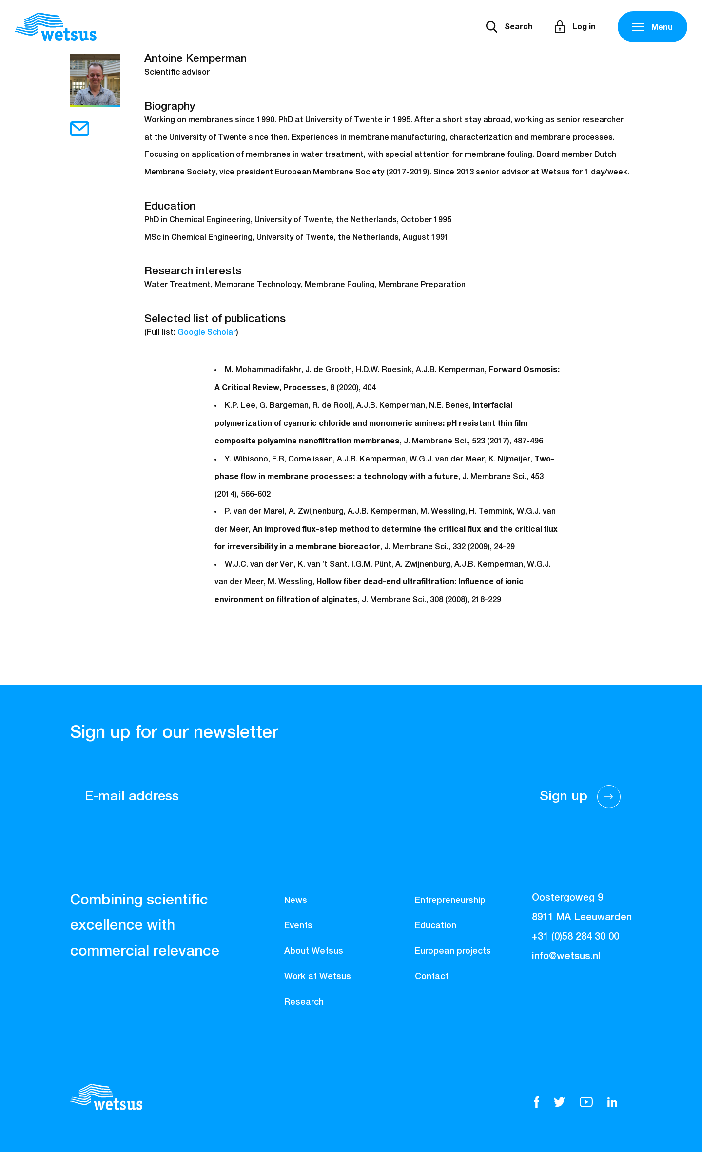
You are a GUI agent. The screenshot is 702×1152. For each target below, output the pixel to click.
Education (435, 926)
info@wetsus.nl (566, 956)
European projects (453, 951)
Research (304, 1002)
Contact (431, 976)
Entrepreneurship (450, 900)
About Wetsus (313, 951)
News (295, 900)
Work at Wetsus (317, 976)
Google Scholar (206, 333)
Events (298, 926)
